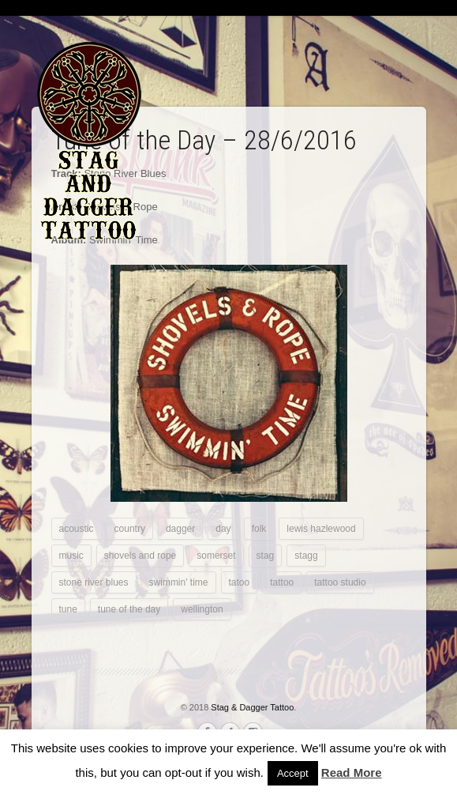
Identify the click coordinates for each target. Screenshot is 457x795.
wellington (202, 609)
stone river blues (94, 582)
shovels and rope (140, 555)
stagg (305, 555)
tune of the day (129, 609)
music (71, 555)
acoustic (76, 528)
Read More (351, 772)
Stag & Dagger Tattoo (252, 707)
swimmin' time (178, 582)
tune (68, 609)
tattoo (282, 582)
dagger (180, 528)
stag (266, 555)
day (222, 528)
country (129, 528)
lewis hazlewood (321, 528)
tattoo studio (339, 582)
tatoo (239, 582)
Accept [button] (293, 773)
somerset (216, 555)
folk (259, 528)
